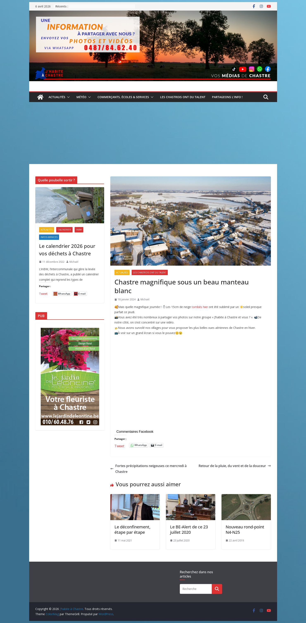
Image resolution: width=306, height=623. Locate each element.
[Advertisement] (153, 133)
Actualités (57, 97)
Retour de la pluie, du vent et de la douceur (235, 466)
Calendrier (64, 229)
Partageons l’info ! (227, 97)
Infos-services (49, 237)
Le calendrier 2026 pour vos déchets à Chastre (67, 250)
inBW (79, 229)
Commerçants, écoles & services (123, 97)
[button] (67, 97)
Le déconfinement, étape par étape (132, 529)
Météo (81, 97)
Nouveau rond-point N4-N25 (245, 529)
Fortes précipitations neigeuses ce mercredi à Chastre (148, 469)
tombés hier (200, 307)
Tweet (119, 445)
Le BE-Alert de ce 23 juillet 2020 (189, 529)
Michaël (144, 299)
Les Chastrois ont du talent (182, 97)
